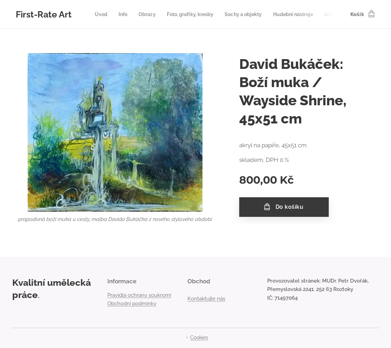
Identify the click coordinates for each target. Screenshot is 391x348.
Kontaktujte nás (206, 298)
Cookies (199, 337)
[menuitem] (103, 14)
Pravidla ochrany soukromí (139, 295)
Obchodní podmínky (131, 303)
